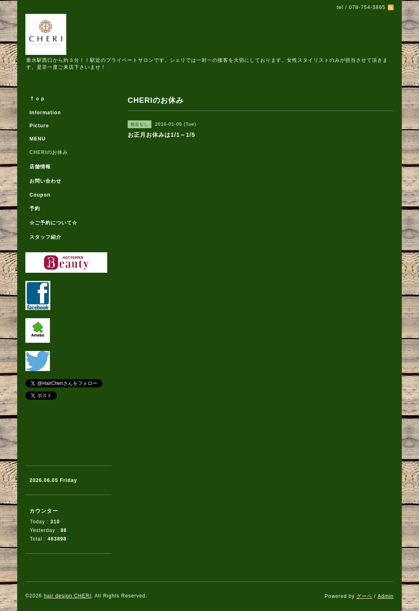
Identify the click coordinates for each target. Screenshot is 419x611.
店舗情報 (40, 167)
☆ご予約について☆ (53, 223)
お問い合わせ (45, 181)
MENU (37, 139)
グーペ (364, 596)
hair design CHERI (67, 596)
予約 (34, 208)
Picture (39, 126)
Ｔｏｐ (37, 99)
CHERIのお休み (48, 152)
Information (45, 112)
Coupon (39, 195)
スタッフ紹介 (45, 237)
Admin (386, 596)
